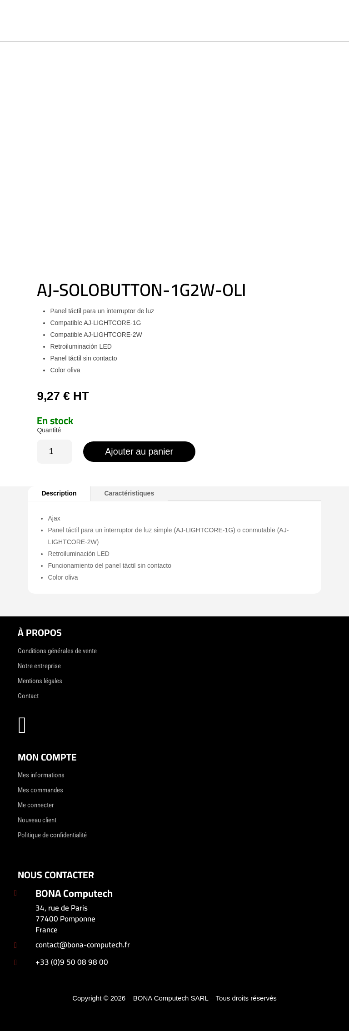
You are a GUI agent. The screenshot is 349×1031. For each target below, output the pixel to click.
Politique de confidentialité (52, 835)
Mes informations (41, 775)
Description (58, 493)
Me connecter (36, 805)
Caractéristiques (129, 493)
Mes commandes (40, 790)
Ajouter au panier (140, 451)
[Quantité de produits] (54, 452)
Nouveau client (37, 820)
